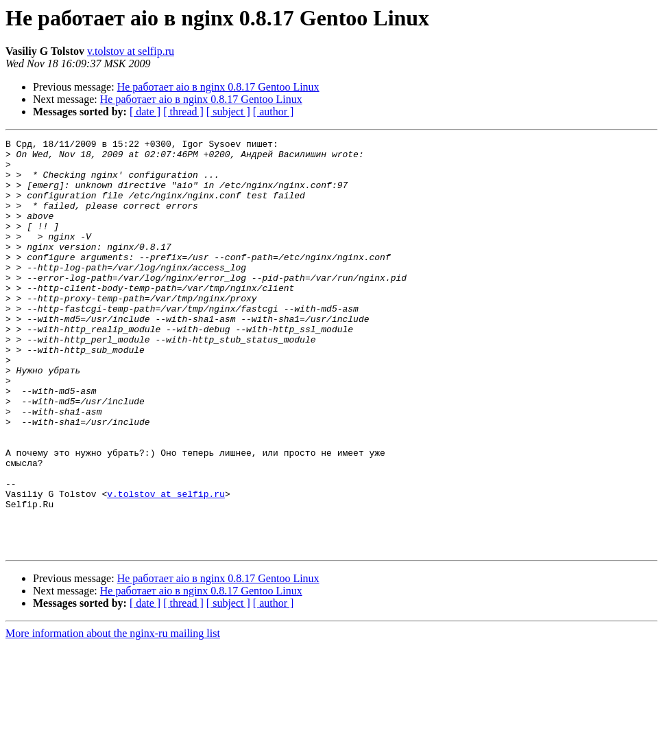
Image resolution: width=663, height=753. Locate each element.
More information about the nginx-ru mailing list (112, 715)
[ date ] (145, 111)
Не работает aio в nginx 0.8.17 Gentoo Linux (218, 87)
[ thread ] (183, 111)
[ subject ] (228, 111)
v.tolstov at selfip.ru (130, 51)
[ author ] (273, 111)
